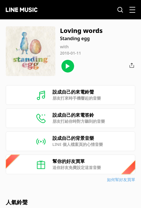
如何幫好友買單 (121, 179)
